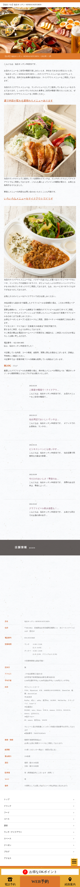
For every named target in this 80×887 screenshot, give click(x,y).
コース (6, 819)
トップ (6, 799)
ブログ (6, 852)
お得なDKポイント (40, 872)
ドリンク (7, 806)
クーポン (7, 845)
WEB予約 (40, 881)
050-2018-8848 (29, 642)
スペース (7, 838)
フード (6, 812)
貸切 (6, 825)
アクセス (7, 858)
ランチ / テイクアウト (13, 832)
